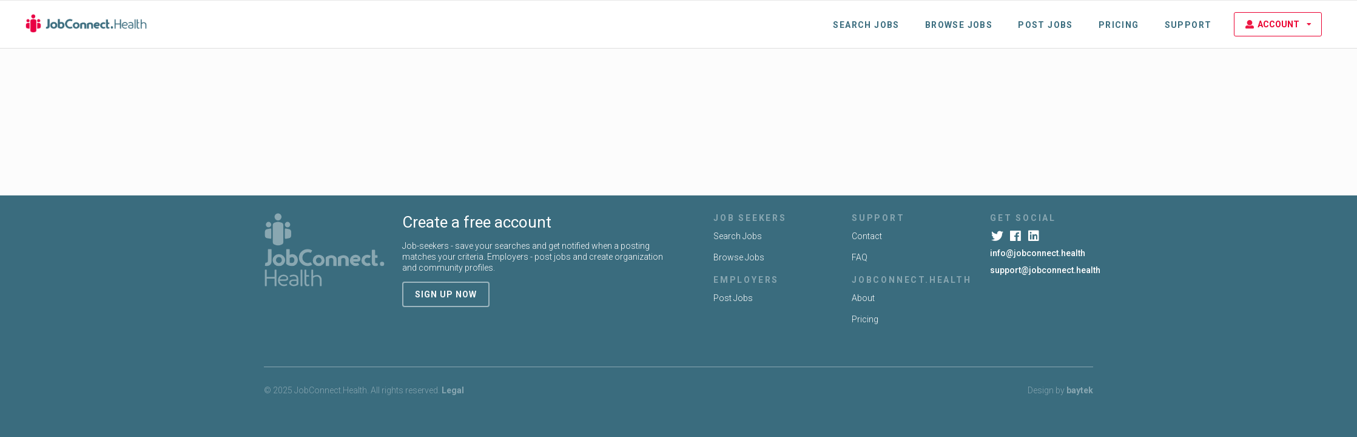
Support (1188, 25)
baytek (1079, 390)
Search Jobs (866, 25)
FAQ (859, 257)
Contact (867, 236)
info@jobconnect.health (1037, 253)
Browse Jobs (958, 25)
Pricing (1119, 25)
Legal (453, 390)
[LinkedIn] (1034, 236)
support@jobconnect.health (1045, 270)
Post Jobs (1045, 25)
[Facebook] (1016, 236)
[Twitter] (998, 236)
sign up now (446, 294)
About (863, 298)
